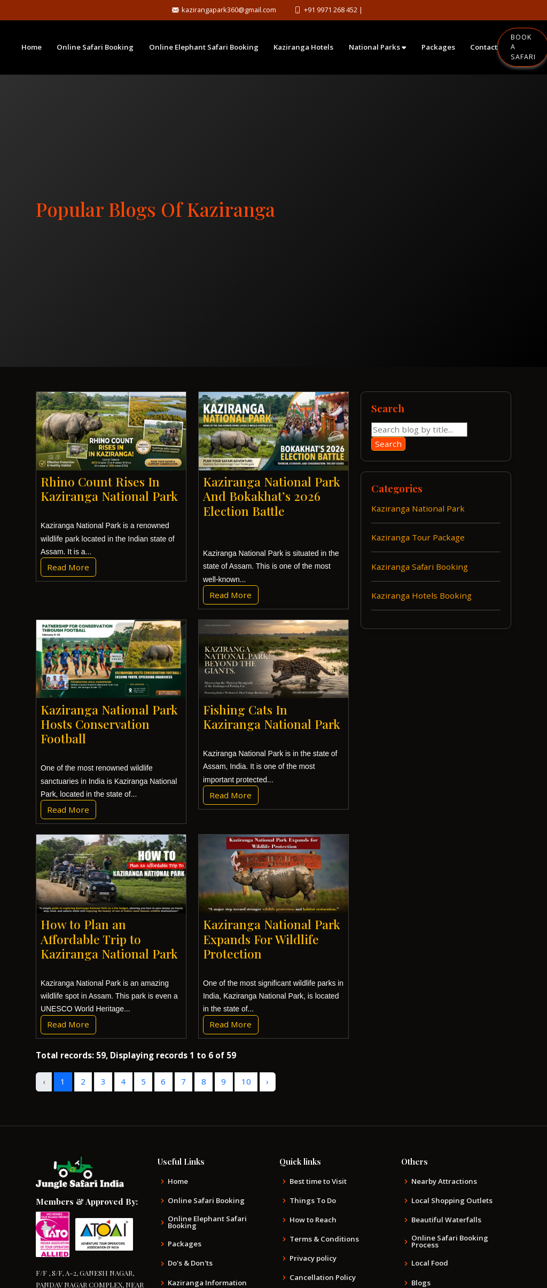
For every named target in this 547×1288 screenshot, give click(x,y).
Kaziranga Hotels (303, 47)
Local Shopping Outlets (452, 1200)
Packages (438, 47)
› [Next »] (267, 1081)
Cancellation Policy (323, 1277)
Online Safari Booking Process (449, 1242)
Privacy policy (313, 1258)
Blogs (421, 1282)
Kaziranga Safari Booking (419, 566)
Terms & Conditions (324, 1239)
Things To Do (313, 1200)
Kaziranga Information (207, 1282)
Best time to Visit (318, 1181)
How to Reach (313, 1219)
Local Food (429, 1263)
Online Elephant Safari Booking (204, 47)
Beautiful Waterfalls (446, 1219)
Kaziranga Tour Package (418, 537)
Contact (483, 47)
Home (31, 47)
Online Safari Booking (95, 47)
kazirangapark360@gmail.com (226, 9)
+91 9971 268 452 (334, 9)
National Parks (377, 47)
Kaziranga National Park (418, 508)
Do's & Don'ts (190, 1263)
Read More (68, 567)
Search (388, 443)
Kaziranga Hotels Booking (421, 595)
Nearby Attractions (444, 1181)
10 (246, 1081)
